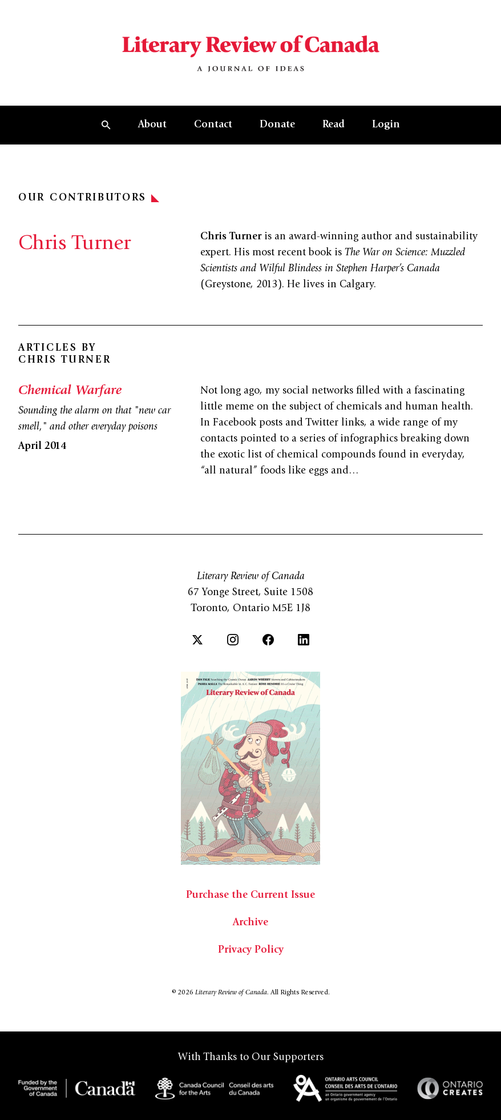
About (152, 125)
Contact (213, 125)
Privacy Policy (251, 950)
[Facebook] (268, 640)
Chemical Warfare (70, 391)
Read (333, 125)
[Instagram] (233, 640)
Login (386, 125)
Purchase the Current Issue (250, 895)
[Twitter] (197, 640)
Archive (250, 923)
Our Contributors (88, 198)
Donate (277, 125)
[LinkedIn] (303, 640)
